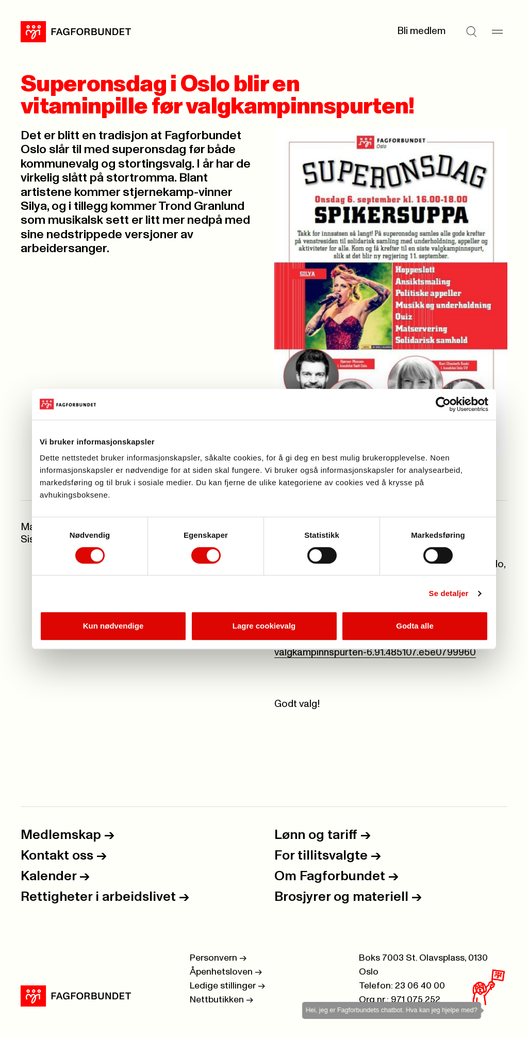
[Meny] (497, 31)
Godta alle (415, 625)
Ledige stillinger (227, 986)
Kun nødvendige (113, 625)
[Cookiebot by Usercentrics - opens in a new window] (443, 404)
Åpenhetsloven (226, 972)
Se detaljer (449, 593)
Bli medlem (421, 31)
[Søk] (471, 31)
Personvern (218, 958)
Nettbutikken (221, 999)
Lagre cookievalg (264, 625)
